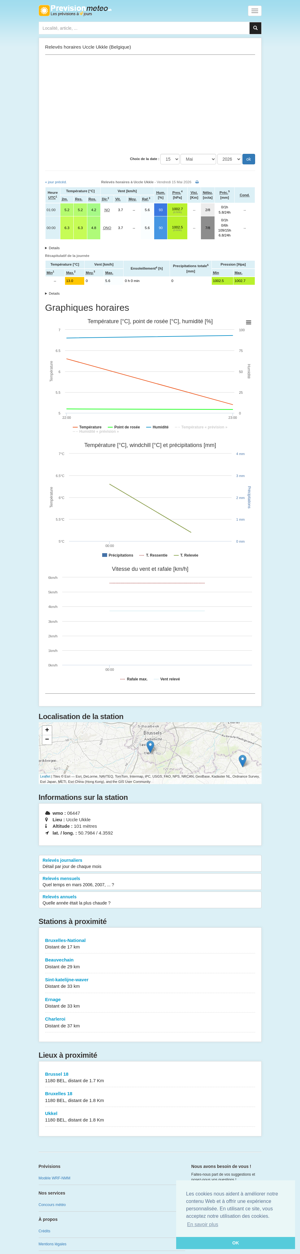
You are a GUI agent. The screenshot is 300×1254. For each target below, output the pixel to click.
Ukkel (150, 1117)
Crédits (44, 1231)
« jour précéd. (56, 182)
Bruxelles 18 (150, 1097)
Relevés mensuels (150, 882)
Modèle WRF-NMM (55, 1178)
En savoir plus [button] (202, 1224)
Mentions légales (53, 1244)
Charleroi (150, 1022)
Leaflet (45, 776)
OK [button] (235, 1242)
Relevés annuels (150, 900)
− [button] (47, 739)
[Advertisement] (150, 104)
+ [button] (47, 730)
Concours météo (52, 1205)
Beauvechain (150, 963)
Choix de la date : (144, 159)
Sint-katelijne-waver (150, 983)
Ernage (150, 1003)
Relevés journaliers (150, 864)
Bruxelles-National (150, 944)
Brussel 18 (150, 1077)
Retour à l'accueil (75, 10)
